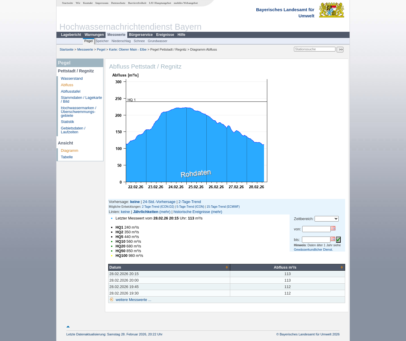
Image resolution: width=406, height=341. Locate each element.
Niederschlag (121, 41)
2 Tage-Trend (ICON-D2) (158, 206)
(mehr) (165, 211)
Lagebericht (71, 35)
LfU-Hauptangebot (160, 2)
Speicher (102, 41)
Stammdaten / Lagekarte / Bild (81, 99)
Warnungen (94, 35)
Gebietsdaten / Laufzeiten (73, 130)
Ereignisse (165, 35)
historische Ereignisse (191, 211)
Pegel (88, 41)
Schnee (139, 41)
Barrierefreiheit (137, 2)
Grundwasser (158, 41)
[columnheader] (169, 267)
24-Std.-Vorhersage (159, 201)
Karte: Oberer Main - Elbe (127, 49)
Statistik (67, 121)
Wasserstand (72, 78)
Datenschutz (118, 2)
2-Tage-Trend (189, 201)
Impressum (101, 2)
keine (125, 211)
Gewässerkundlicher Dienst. (313, 249)
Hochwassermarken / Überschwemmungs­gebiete (78, 112)
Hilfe (181, 35)
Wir (78, 2)
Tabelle (67, 157)
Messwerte (116, 35)
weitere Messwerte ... (133, 299)
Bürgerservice (141, 35)
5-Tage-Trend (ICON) (190, 206)
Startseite (67, 2)
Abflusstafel (70, 91)
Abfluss (67, 85)
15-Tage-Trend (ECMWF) (223, 206)
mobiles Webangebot (186, 2)
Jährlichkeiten (145, 211)
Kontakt (88, 2)
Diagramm (69, 150)
